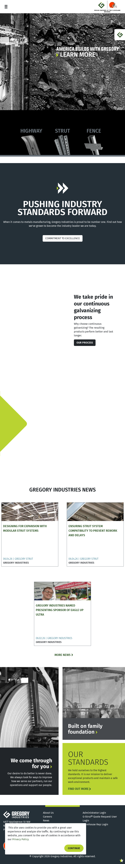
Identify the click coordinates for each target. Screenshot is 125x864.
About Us (48, 812)
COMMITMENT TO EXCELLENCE (62, 238)
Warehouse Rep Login (95, 824)
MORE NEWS (62, 655)
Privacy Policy (20, 839)
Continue (74, 848)
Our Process (84, 342)
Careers (47, 816)
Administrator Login (94, 812)
